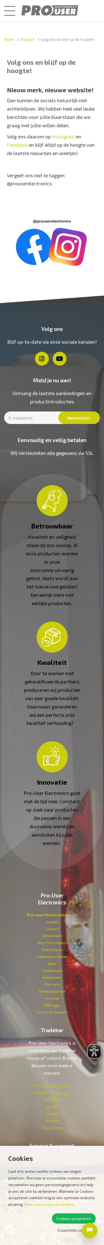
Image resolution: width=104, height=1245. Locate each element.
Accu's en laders (52, 942)
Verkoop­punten (52, 991)
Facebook (17, 145)
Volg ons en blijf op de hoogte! (67, 39)
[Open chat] (89, 1230)
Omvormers (52, 935)
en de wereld (52, 918)
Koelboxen (52, 977)
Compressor (52, 970)
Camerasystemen (52, 956)
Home (9, 39)
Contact (52, 928)
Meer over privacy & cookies (49, 1204)
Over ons (52, 984)
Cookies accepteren (73, 1218)
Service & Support (52, 1012)
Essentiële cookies (74, 1230)
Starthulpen (52, 949)
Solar (52, 963)
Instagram (63, 136)
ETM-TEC (52, 1099)
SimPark (52, 1120)
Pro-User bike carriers (52, 1086)
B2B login (52, 1005)
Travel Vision (52, 1127)
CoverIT (52, 1113)
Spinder (52, 1106)
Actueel (27, 39)
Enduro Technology (52, 1093)
